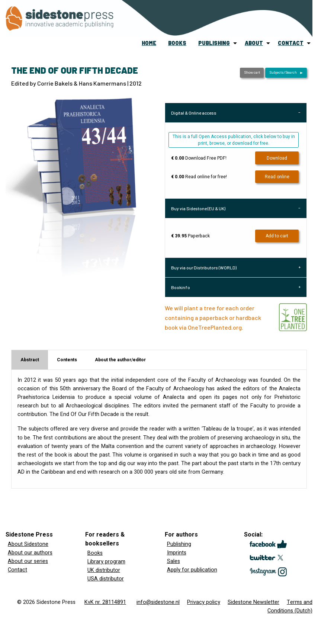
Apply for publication (192, 570)
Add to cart (277, 236)
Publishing (179, 544)
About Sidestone (28, 544)
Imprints (176, 553)
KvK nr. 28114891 (105, 602)
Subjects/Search (283, 72)
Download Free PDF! (199, 158)
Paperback (190, 236)
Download (277, 158)
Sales (173, 561)
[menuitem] (149, 43)
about (254, 43)
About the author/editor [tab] (120, 359)
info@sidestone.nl (158, 602)
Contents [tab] (67, 359)
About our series (28, 561)
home (149, 43)
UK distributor (103, 570)
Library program (106, 562)
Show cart (252, 72)
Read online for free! (199, 176)
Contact (17, 570)
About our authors (30, 553)
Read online (277, 176)
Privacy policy (203, 602)
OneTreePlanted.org (215, 327)
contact (290, 43)
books (177, 43)
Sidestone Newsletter (253, 602)
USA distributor (105, 579)
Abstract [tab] (29, 359)
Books (95, 553)
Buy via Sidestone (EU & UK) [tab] (198, 208)
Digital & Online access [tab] (193, 112)
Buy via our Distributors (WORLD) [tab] (204, 267)
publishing (214, 43)
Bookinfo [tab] (180, 287)
